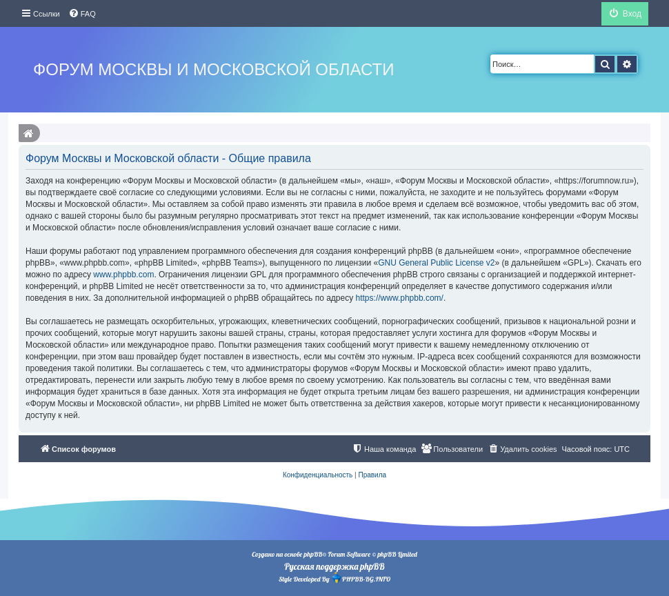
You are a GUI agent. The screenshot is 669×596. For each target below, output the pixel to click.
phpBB (312, 554)
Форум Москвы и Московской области (213, 69)
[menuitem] (82, 14)
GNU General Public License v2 (436, 263)
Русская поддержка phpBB (334, 566)
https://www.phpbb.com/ (399, 298)
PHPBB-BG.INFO (360, 578)
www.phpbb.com (123, 274)
